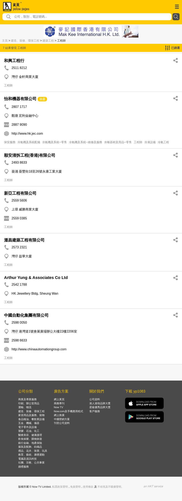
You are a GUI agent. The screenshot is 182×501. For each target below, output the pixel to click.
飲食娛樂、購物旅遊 (30, 438)
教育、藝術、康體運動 (31, 454)
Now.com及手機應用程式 (68, 411)
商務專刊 (59, 403)
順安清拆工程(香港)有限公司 (29, 155)
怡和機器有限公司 (20, 99)
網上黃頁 (59, 399)
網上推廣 (59, 415)
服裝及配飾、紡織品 (30, 446)
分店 (42, 99)
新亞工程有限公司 (20, 193)
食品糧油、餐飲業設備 (31, 419)
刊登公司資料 (62, 423)
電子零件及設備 (27, 427)
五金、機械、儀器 (28, 423)
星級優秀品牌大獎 (99, 407)
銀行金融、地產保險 (30, 442)
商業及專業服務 (27, 399)
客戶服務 (94, 411)
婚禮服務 (23, 466)
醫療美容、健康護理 (30, 435)
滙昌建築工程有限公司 (24, 240)
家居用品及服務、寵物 (31, 415)
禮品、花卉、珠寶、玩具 (32, 450)
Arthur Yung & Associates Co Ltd (36, 277)
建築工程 (48, 40)
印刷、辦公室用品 (28, 403)
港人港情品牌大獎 (99, 403)
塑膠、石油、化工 (28, 430)
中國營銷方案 (62, 419)
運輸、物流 (24, 407)
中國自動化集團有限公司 (26, 315)
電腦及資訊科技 (27, 458)
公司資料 (94, 399)
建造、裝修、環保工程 (25, 40)
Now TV (58, 407)
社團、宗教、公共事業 (31, 462)
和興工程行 (14, 60)
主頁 (5, 40)
